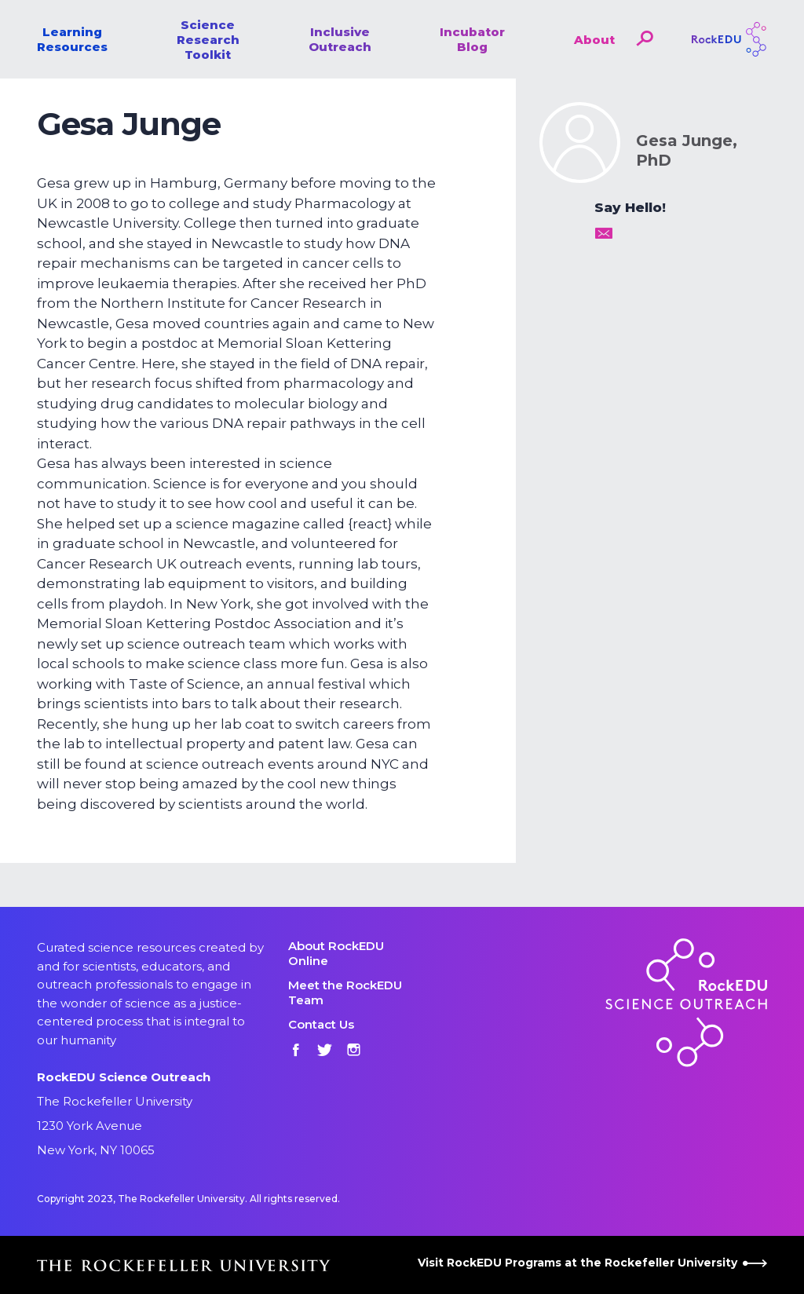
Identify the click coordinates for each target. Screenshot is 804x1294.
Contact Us (321, 1024)
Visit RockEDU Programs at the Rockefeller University (592, 1263)
